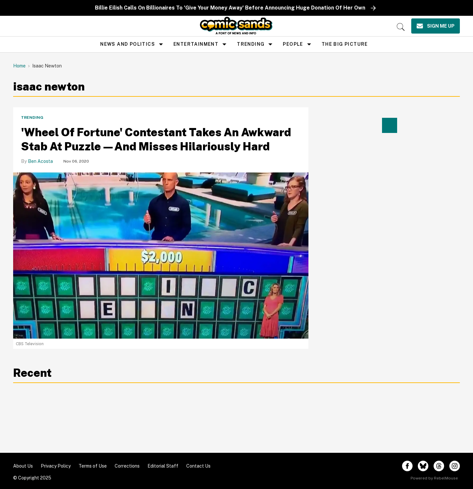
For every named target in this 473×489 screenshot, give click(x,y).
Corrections (127, 466)
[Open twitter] (423, 466)
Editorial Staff (162, 466)
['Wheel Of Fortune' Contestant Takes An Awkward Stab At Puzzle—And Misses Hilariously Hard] (160, 255)
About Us (23, 466)
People (293, 44)
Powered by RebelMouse (434, 478)
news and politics (127, 44)
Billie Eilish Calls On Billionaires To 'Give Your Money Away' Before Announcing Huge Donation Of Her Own (230, 8)
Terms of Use (93, 466)
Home (19, 65)
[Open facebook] (407, 466)
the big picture (345, 44)
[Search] (400, 27)
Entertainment (195, 44)
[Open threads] (439, 466)
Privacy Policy (56, 466)
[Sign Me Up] (435, 26)
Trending (250, 44)
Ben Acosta (40, 161)
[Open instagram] (454, 466)
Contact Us (198, 466)
